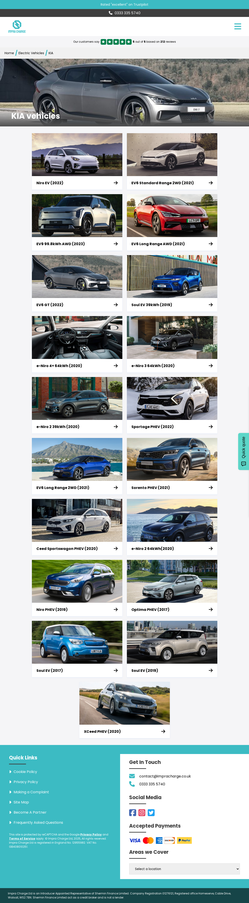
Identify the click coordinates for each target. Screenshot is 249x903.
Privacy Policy (91, 834)
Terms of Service (22, 838)
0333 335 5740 (124, 13)
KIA (51, 53)
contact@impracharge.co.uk (165, 776)
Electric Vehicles (31, 53)
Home (9, 53)
